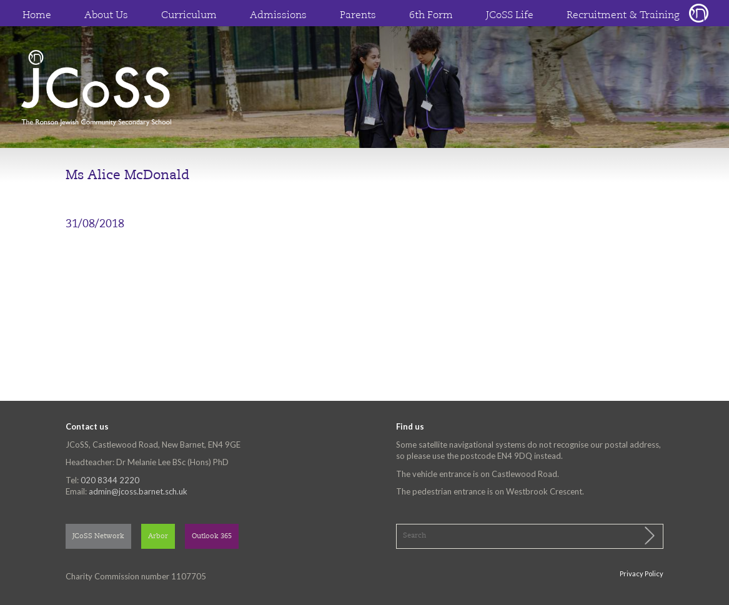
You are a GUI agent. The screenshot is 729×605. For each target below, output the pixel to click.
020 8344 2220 (110, 480)
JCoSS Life (509, 16)
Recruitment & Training (623, 16)
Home (36, 16)
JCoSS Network (98, 536)
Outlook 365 (212, 536)
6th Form (431, 16)
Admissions (278, 16)
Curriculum (189, 16)
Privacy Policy (641, 573)
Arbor (158, 536)
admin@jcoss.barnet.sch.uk (138, 491)
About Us (106, 16)
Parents (358, 16)
